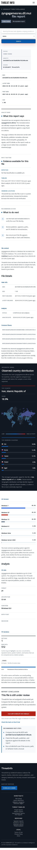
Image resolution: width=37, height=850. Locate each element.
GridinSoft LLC (10, 842)
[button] (18, 36)
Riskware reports (18, 824)
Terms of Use (18, 832)
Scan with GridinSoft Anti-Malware (18, 714)
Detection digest (18, 803)
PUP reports (18, 814)
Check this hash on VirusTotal (10, 722)
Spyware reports (18, 821)
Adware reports (18, 811)
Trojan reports (18, 809)
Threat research (18, 826)
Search (18, 41)
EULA (18, 836)
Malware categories (18, 802)
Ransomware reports (18, 813)
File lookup (18, 798)
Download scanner (9, 788)
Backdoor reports (18, 823)
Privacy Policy (18, 834)
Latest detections (18, 800)
